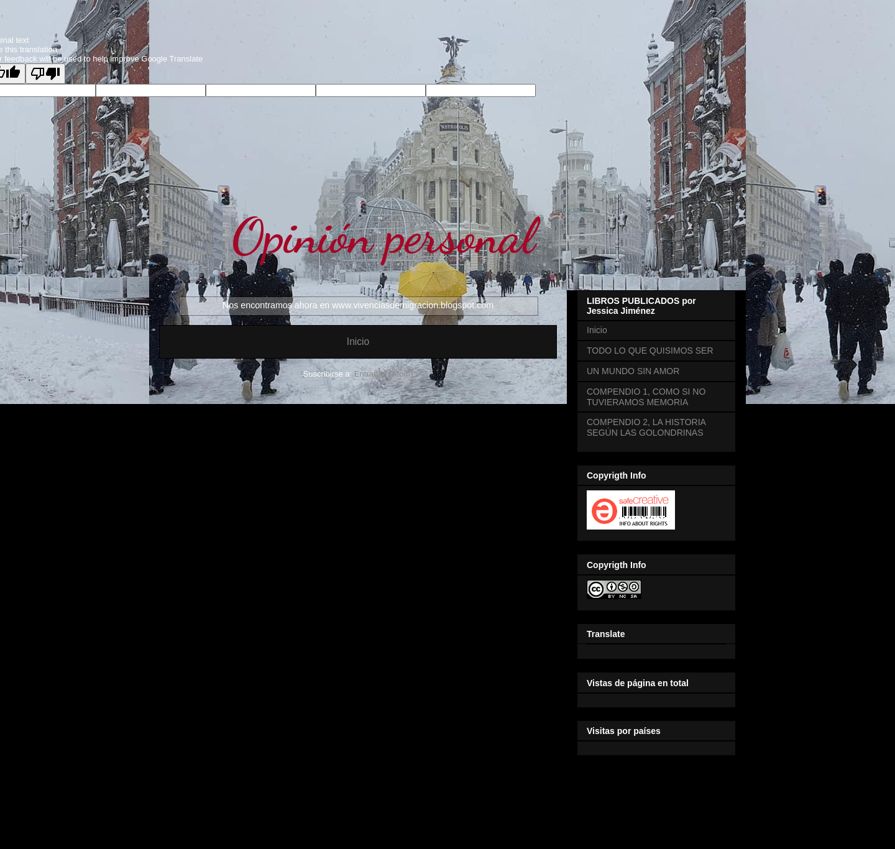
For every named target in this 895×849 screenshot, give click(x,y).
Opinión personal (383, 235)
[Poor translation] (45, 73)
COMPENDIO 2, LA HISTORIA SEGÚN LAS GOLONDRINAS (646, 427)
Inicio (358, 341)
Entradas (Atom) (383, 374)
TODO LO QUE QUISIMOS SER (650, 351)
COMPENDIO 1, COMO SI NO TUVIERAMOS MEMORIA (646, 397)
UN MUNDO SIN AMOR (633, 371)
